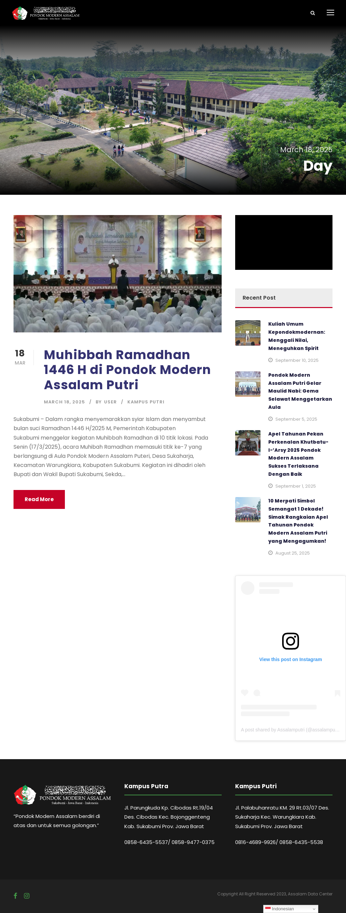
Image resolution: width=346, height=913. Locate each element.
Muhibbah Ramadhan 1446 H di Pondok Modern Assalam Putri (127, 370)
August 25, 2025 (292, 553)
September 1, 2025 (295, 486)
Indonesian (279, 909)
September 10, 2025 (297, 360)
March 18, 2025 (64, 402)
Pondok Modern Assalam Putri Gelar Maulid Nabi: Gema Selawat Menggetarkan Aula (300, 391)
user (110, 402)
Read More (39, 499)
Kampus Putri (146, 402)
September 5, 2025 (296, 419)
